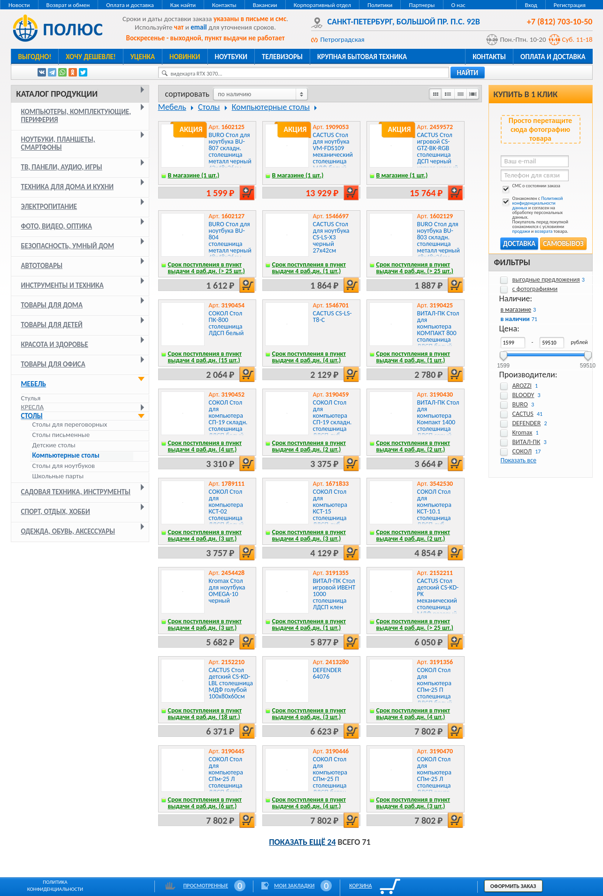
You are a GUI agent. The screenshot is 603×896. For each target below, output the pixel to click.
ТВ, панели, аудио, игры (61, 167)
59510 (587, 362)
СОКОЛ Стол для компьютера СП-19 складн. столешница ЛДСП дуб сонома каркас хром (333, 425)
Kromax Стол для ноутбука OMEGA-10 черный (227, 591)
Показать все (518, 460)
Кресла (32, 407)
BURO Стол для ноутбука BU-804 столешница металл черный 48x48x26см (230, 240)
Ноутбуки (231, 57)
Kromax (522, 433)
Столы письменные (61, 435)
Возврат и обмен (68, 4)
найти (468, 73)
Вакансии (265, 4)
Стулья (31, 398)
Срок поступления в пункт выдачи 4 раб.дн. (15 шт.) (205, 357)
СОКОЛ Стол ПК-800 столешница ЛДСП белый (226, 323)
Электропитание (49, 206)
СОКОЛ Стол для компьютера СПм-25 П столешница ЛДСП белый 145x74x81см (435, 689)
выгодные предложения (546, 279)
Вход (531, 4)
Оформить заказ (513, 886)
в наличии (515, 319)
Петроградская (343, 39)
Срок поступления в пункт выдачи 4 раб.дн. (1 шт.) (309, 267)
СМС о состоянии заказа (530, 187)
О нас (458, 4)
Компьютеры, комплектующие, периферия (76, 115)
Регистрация (570, 4)
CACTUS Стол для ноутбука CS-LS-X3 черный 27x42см (331, 237)
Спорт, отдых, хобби (55, 511)
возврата (544, 231)
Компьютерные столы (65, 455)
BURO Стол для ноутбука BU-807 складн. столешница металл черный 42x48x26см (230, 151)
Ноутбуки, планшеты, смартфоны (58, 143)
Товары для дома (52, 305)
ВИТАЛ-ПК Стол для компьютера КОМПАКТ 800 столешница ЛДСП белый (438, 329)
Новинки (184, 57)
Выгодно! (35, 57)
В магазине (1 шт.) (194, 175)
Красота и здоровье (54, 344)
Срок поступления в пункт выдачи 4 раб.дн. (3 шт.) (205, 535)
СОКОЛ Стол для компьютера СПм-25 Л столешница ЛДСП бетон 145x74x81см (227, 779)
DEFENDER (526, 423)
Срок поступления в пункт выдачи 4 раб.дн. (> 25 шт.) (206, 267)
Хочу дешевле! (90, 57)
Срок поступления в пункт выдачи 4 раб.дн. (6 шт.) (205, 803)
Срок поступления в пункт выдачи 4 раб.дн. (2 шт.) (309, 446)
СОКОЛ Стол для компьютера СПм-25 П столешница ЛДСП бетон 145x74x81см (331, 779)
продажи (521, 231)
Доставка (519, 243)
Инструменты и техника (62, 285)
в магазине (516, 310)
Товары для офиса (53, 364)
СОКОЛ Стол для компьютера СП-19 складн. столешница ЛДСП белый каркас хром (228, 422)
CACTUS (523, 414)
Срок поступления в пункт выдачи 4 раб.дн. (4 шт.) (309, 357)
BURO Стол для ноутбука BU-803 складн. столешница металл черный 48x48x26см (438, 240)
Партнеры (422, 4)
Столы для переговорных (69, 425)
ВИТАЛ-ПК (526, 442)
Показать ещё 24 (302, 842)
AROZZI (522, 386)
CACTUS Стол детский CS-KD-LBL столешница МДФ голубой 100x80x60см (231, 683)
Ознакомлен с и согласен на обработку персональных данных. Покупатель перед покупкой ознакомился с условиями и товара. (534, 215)
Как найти (183, 4)
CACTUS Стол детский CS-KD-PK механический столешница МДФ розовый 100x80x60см (438, 600)
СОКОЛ (522, 451)
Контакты (224, 4)
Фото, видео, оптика (56, 226)
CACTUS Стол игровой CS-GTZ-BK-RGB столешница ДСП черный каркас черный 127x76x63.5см (437, 154)
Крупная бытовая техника (362, 57)
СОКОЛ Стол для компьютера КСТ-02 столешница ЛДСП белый (226, 508)
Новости (19, 4)
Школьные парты (58, 476)
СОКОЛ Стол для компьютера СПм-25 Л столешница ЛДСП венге (434, 775)
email (199, 27)
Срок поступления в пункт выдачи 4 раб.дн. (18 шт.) (205, 713)
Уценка (142, 57)
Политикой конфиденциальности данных (537, 203)
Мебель (33, 384)
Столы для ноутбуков (63, 466)
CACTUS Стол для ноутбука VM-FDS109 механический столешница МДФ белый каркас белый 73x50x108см (333, 158)
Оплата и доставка (129, 4)
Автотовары (42, 265)
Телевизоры (282, 57)
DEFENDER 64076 (327, 673)
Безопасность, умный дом (67, 246)
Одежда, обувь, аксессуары (68, 531)
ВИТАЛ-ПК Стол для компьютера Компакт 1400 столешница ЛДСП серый (438, 418)
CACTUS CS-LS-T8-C (332, 316)
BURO (520, 404)
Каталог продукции (57, 94)
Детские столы (54, 445)
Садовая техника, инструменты (76, 492)
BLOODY (523, 395)
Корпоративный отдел (322, 4)
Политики (379, 4)
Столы (32, 416)
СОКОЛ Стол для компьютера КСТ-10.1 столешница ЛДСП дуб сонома (434, 511)
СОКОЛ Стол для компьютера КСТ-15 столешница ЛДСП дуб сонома (330, 511)
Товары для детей (52, 325)
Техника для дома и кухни (67, 187)
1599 (503, 362)
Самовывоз (563, 243)
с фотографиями (535, 289)
